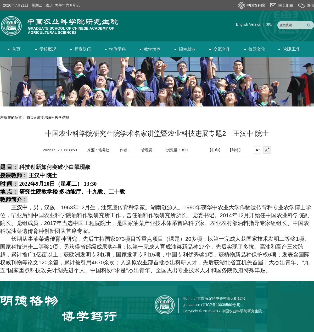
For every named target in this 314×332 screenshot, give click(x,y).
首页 (14, 49)
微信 (310, 5)
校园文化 (254, 49)
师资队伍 (80, 49)
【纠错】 (235, 150)
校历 (270, 24)
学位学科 (115, 49)
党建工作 (289, 49)
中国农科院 (255, 5)
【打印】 (215, 150)
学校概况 (45, 49)
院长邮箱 (285, 5)
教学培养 (150, 49)
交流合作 (219, 49)
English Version (248, 24)
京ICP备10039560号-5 (220, 305)
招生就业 (185, 49)
